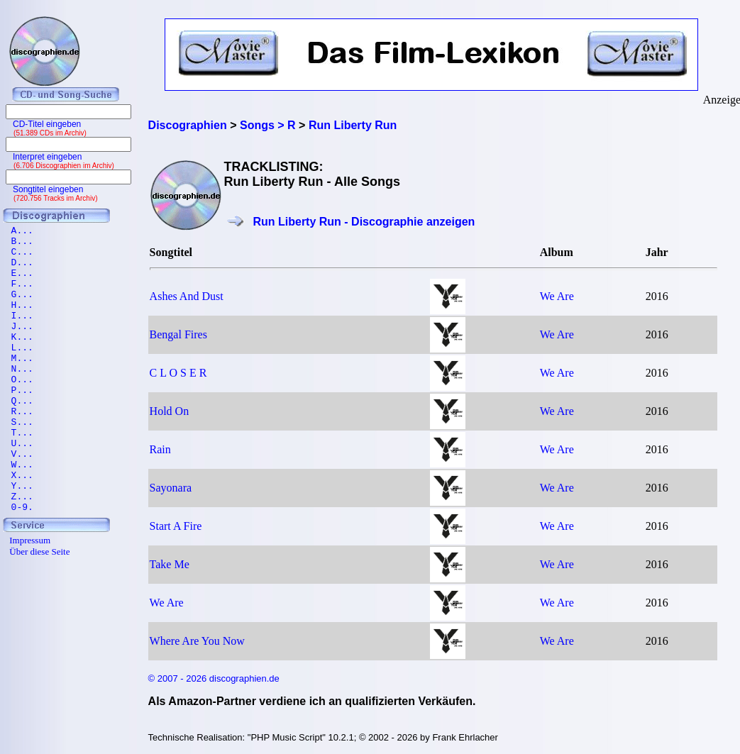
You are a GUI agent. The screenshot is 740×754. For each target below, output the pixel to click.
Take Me (169, 564)
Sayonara (171, 488)
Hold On (169, 411)
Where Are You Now (197, 641)
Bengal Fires (178, 334)
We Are (557, 296)
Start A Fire (176, 526)
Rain (160, 449)
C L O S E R (178, 373)
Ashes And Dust (186, 296)
